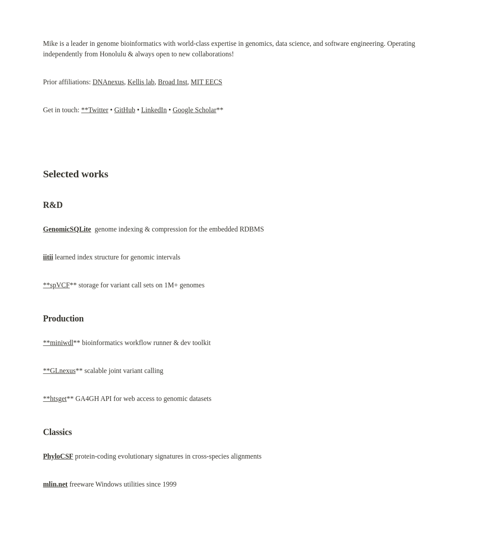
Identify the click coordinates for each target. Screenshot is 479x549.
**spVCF (56, 285)
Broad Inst (172, 82)
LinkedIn (154, 110)
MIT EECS (206, 82)
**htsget (55, 398)
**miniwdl (58, 342)
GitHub (124, 110)
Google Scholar (195, 110)
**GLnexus (59, 370)
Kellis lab (141, 82)
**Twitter (94, 110)
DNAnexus (108, 82)
